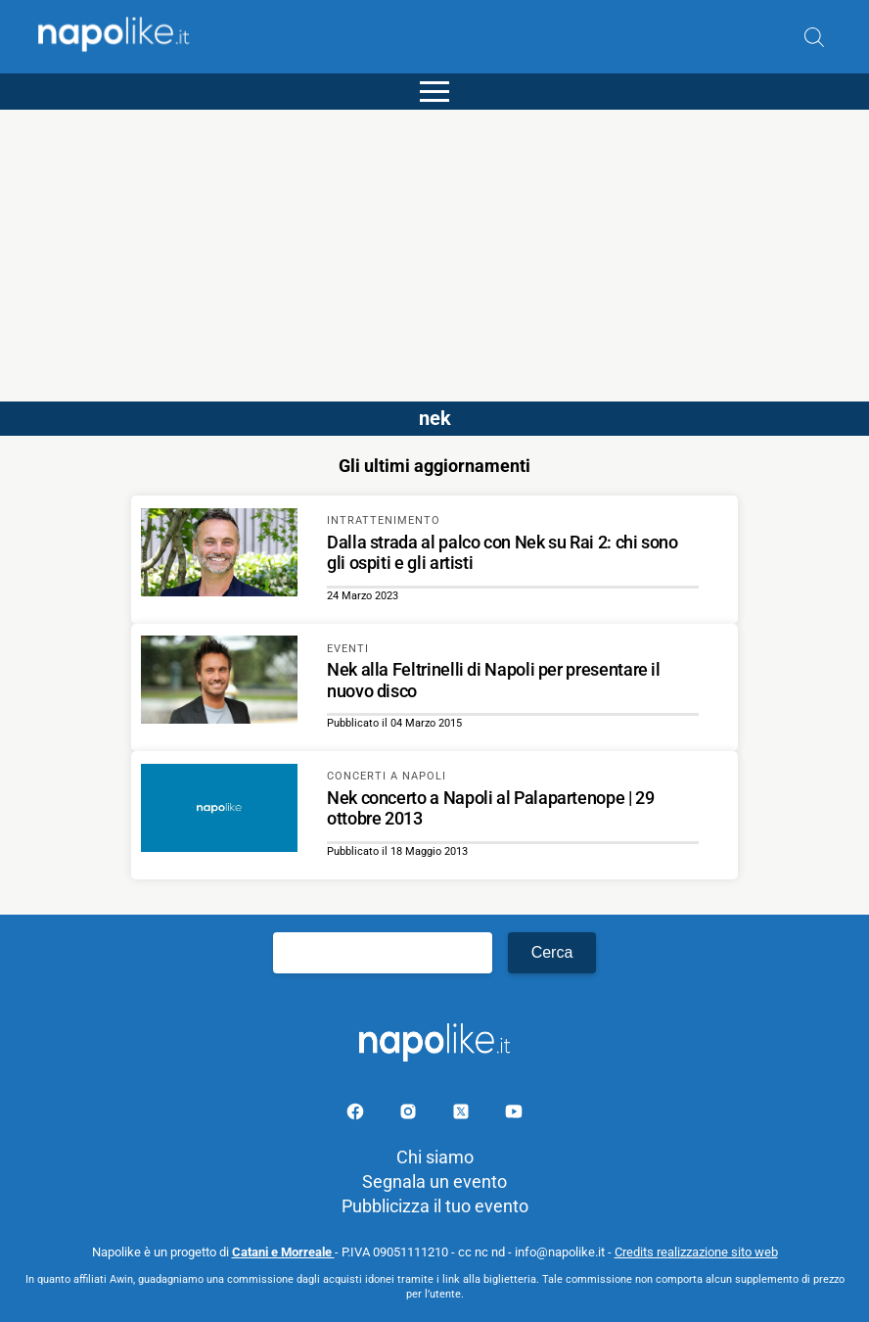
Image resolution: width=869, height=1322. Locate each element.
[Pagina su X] (462, 1115)
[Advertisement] (434, 247)
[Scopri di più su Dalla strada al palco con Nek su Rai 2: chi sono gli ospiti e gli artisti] (219, 555)
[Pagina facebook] (357, 1115)
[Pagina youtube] (513, 1115)
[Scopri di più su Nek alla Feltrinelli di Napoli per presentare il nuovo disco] (219, 683)
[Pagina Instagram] (410, 1115)
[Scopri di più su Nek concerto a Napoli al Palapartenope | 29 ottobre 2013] (219, 811)
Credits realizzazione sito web (696, 1252)
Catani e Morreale (283, 1252)
